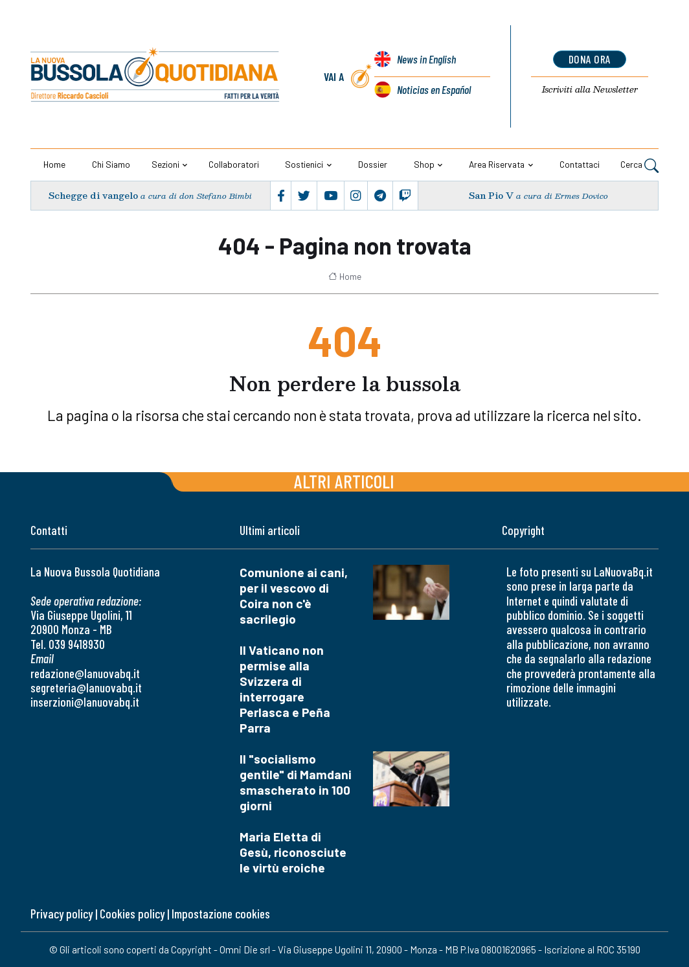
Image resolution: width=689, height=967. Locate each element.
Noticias (433, 90)
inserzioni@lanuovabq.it (84, 701)
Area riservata (497, 164)
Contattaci (579, 164)
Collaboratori (234, 164)
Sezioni (165, 164)
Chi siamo (111, 164)
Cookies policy (132, 913)
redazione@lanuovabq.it (85, 673)
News (426, 60)
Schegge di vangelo (93, 195)
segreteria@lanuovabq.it (86, 687)
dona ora (589, 59)
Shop (424, 164)
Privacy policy (61, 913)
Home (54, 164)
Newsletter (589, 90)
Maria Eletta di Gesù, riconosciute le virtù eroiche (293, 852)
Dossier (372, 164)
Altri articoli (344, 481)
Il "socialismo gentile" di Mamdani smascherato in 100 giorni (296, 782)
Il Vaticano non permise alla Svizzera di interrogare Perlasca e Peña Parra (285, 689)
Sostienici (304, 164)
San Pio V (491, 195)
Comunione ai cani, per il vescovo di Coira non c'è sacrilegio (294, 595)
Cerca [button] (639, 165)
